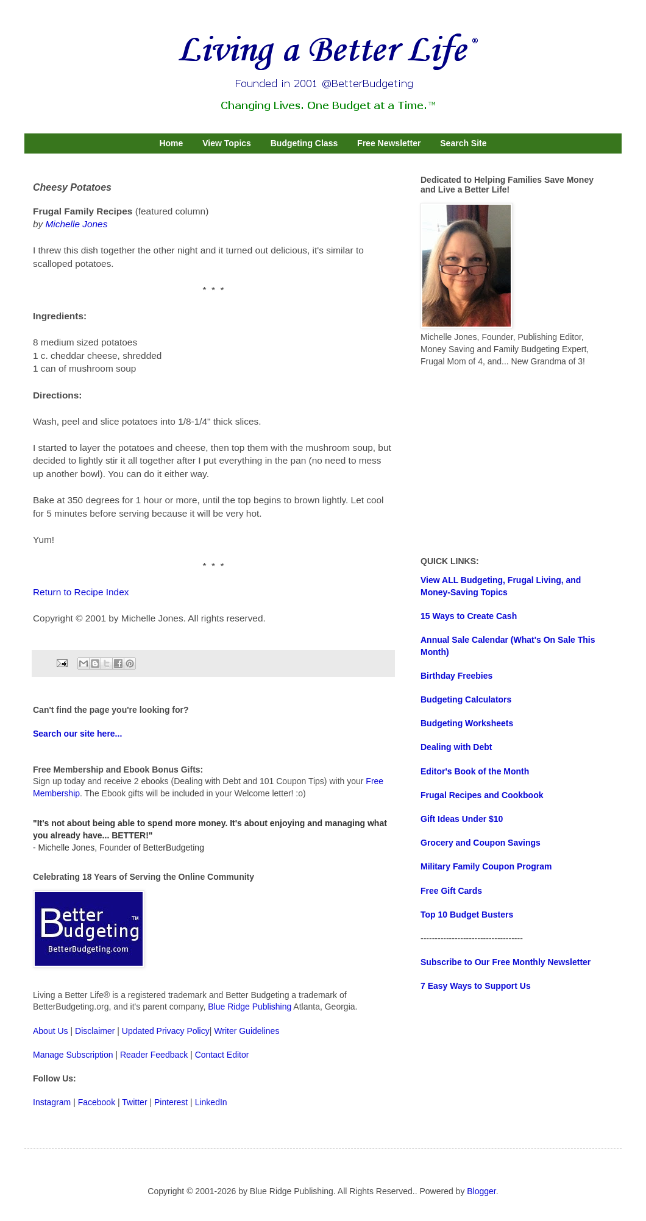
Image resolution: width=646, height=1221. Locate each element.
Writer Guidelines (246, 1031)
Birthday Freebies (456, 676)
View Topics (226, 143)
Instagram (52, 1102)
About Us (50, 1031)
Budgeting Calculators (466, 699)
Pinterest (171, 1102)
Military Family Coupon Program (486, 866)
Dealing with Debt (456, 747)
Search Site (463, 143)
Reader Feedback (154, 1055)
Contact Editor (222, 1055)
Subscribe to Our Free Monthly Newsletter (506, 962)
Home (171, 143)
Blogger (481, 1191)
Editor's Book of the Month (475, 771)
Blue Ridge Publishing (249, 1006)
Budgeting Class (304, 143)
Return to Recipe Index (81, 592)
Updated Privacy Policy (166, 1031)
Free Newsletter (389, 143)
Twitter (134, 1102)
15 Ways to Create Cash (469, 616)
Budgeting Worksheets (467, 723)
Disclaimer (95, 1031)
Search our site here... (77, 733)
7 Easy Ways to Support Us (476, 986)
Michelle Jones (77, 224)
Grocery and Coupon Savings (481, 843)
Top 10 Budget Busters (467, 914)
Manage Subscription (73, 1055)
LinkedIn (211, 1102)
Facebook (96, 1102)
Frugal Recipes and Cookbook (482, 795)
